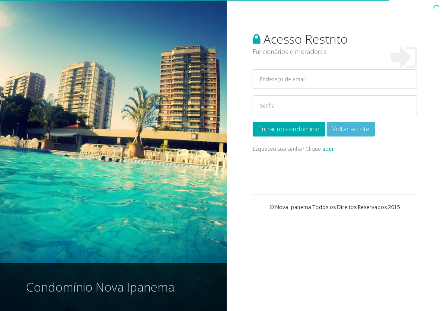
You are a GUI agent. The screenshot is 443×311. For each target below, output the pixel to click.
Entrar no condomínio (289, 129)
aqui (327, 148)
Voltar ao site (350, 129)
